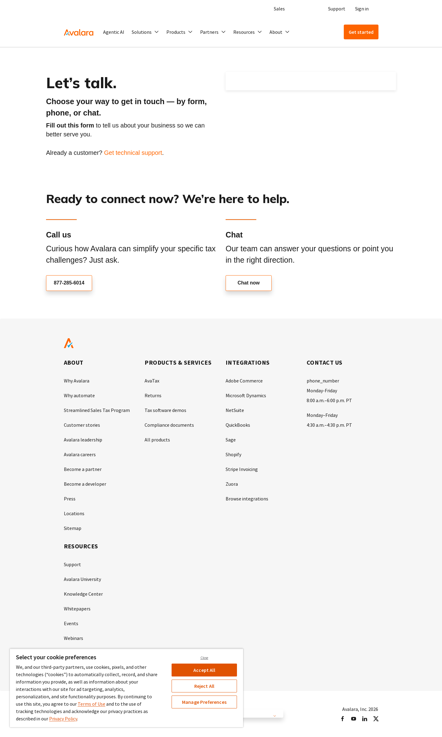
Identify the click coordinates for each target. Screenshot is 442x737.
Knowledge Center (83, 594)
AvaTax (152, 381)
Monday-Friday (322, 390)
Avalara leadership (83, 440)
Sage (231, 440)
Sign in (362, 9)
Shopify (233, 454)
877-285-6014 (69, 283)
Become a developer (85, 484)
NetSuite (235, 410)
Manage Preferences (204, 702)
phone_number (323, 381)
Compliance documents (169, 425)
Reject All (204, 686)
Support (336, 9)
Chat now (249, 283)
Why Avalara (76, 381)
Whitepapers (77, 609)
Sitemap (72, 528)
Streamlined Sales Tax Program (97, 410)
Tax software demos (165, 410)
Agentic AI (113, 32)
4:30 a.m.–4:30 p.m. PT (329, 425)
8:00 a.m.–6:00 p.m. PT (329, 400)
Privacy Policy (63, 718)
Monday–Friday (322, 415)
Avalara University (82, 579)
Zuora (232, 484)
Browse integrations (247, 499)
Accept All (204, 670)
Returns (153, 395)
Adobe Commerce (244, 381)
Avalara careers (80, 454)
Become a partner (83, 469)
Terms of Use (91, 704)
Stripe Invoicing (242, 469)
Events (71, 623)
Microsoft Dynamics (246, 395)
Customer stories (82, 425)
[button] (145, 32)
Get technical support (133, 152)
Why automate (79, 395)
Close (204, 658)
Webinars (73, 638)
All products (157, 440)
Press (70, 499)
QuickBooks (238, 425)
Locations (74, 513)
